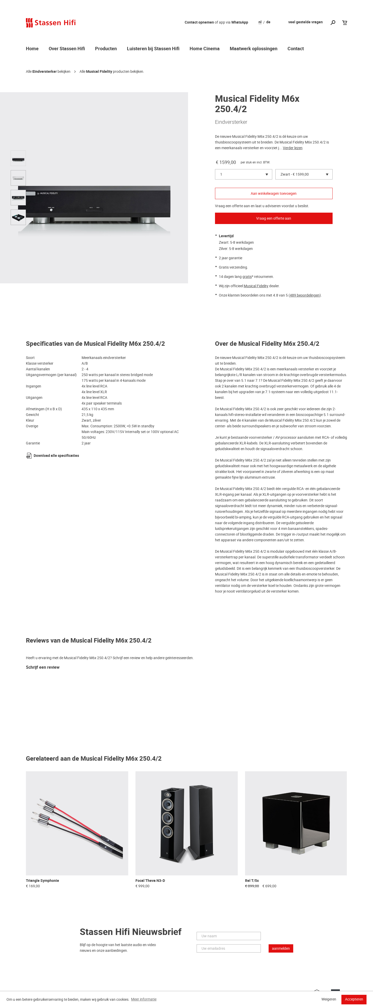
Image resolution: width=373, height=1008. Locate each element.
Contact (296, 49)
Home (32, 49)
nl (260, 22)
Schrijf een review (43, 668)
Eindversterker (44, 71)
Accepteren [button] (354, 999)
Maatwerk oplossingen (253, 49)
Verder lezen (293, 147)
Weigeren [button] (328, 999)
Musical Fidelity (99, 71)
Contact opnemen (199, 22)
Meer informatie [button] (143, 999)
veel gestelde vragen (305, 22)
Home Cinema (205, 49)
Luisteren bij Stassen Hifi (153, 49)
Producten (106, 49)
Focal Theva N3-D (150, 880)
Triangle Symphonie (42, 880)
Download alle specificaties (56, 455)
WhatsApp (239, 22)
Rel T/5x (252, 880)
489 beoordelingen (305, 295)
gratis (247, 276)
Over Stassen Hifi (67, 49)
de (268, 22)
